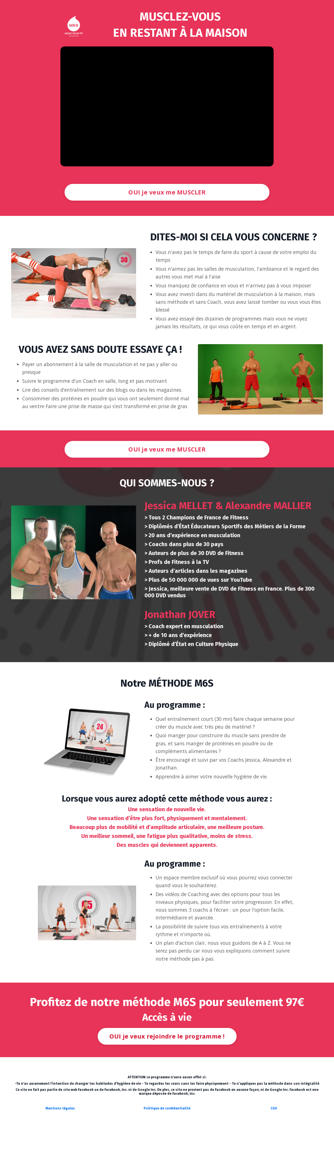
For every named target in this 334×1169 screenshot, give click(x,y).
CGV (274, 1133)
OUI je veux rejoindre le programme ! (167, 1061)
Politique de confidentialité (167, 1133)
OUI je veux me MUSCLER (167, 192)
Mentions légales (60, 1133)
